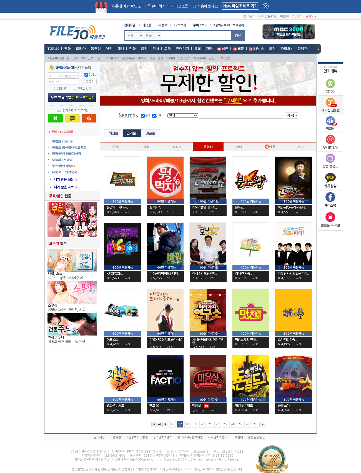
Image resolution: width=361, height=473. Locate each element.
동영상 (96, 49)
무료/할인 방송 (61, 165)
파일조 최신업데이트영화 (68, 147)
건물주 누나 (56, 337)
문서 (155, 49)
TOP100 (53, 49)
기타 (209, 49)
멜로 (160, 58)
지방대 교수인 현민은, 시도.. (67, 310)
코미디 (141, 58)
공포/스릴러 (95, 58)
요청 (272, 49)
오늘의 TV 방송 (62, 159)
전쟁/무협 (128, 58)
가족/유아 (199, 58)
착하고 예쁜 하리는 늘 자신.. (67, 342)
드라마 (81, 49)
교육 (167, 49)
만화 (132, 49)
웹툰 (240, 49)
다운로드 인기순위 (64, 172)
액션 (152, 58)
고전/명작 (183, 58)
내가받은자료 (268, 16)
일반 (212, 58)
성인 (225, 49)
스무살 (52, 305)
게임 (109, 49)
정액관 (302, 49)
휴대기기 (182, 49)
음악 (144, 49)
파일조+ (286, 49)
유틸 (197, 49)
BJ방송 (258, 49)
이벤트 (284, 16)
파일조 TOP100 (61, 141)
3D (83, 58)
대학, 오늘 (55, 274)
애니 (120, 49)
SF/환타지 (112, 58)
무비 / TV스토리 (61, 131)
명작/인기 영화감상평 (66, 153)
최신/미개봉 (56, 58)
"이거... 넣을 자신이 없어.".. (67, 278)
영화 (67, 49)
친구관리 (249, 16)
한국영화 (73, 58)
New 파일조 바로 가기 (240, 6)
